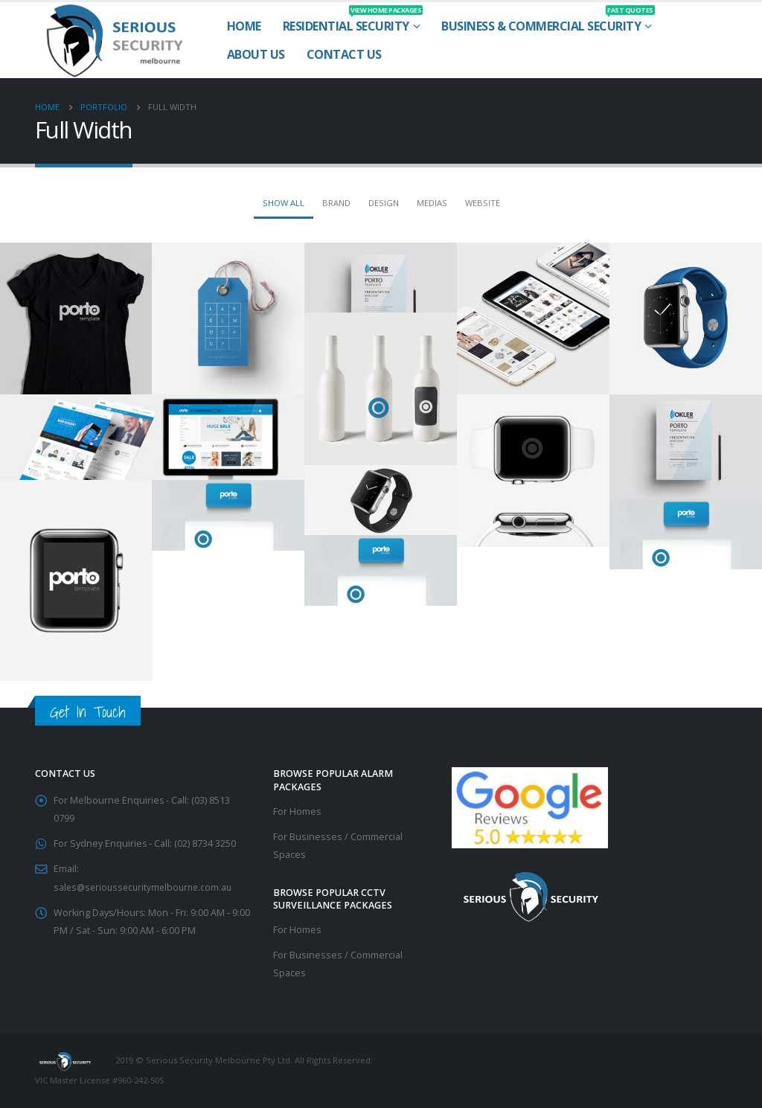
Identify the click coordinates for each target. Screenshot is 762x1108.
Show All (283, 202)
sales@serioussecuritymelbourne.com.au (147, 886)
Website (482, 202)
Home (244, 26)
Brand (336, 202)
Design (383, 202)
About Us (256, 54)
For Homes (297, 811)
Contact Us (344, 54)
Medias (432, 202)
